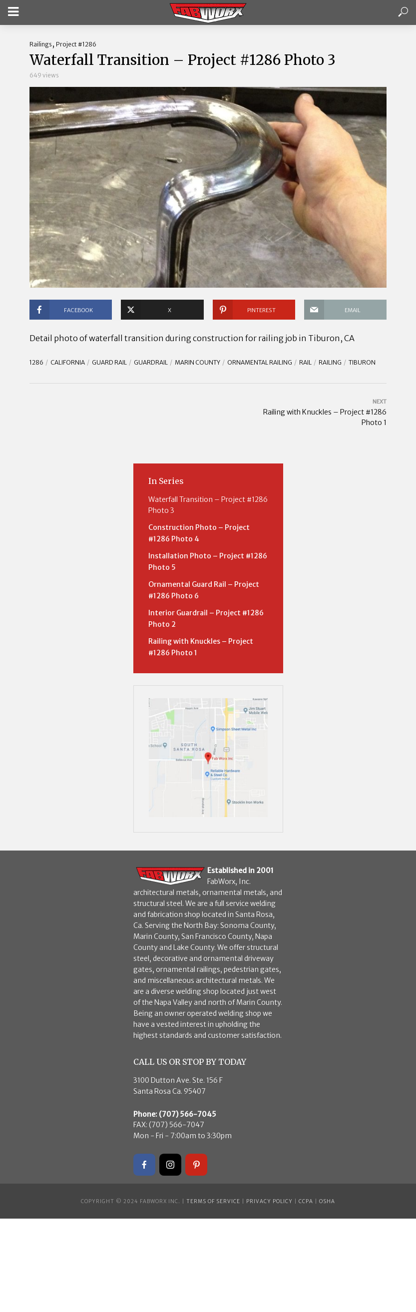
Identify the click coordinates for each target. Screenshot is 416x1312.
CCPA (306, 1201)
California (67, 362)
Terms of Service (213, 1201)
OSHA (327, 1201)
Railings (40, 44)
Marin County (197, 362)
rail (305, 362)
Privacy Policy (269, 1201)
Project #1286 (76, 44)
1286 (36, 362)
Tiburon (362, 362)
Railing (330, 362)
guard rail (109, 362)
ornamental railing (259, 362)
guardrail (151, 362)
